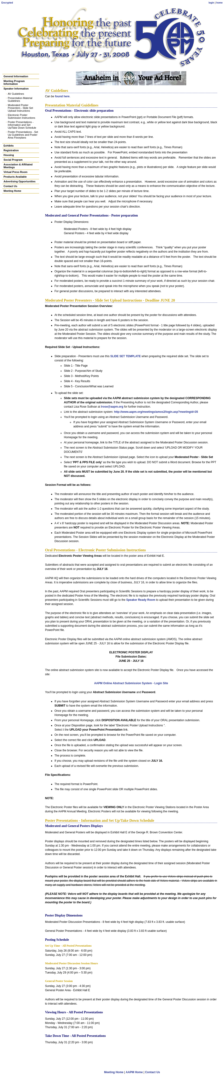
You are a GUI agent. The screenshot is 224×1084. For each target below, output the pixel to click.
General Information (16, 76)
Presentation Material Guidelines (20, 99)
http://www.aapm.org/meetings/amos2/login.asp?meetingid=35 (156, 411)
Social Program (13, 159)
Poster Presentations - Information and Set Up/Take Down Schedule (22, 125)
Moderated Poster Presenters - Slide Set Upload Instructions (20, 108)
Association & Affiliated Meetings (18, 166)
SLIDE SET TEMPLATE (125, 356)
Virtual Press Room (15, 172)
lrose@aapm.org (112, 406)
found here (62, 96)
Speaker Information (16, 88)
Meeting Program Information (14, 82)
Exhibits (9, 145)
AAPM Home (134, 1072)
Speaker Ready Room (140, 599)
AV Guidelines (16, 93)
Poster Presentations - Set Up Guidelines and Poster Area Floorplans (23, 135)
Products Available (15, 176)
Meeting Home (12, 190)
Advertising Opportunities (20, 181)
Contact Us (10, 186)
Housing (9, 155)
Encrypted (7, 2)
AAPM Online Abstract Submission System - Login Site (131, 683)
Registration (11, 150)
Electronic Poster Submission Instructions (21, 116)
